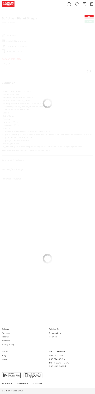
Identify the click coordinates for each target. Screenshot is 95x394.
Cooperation (55, 333)
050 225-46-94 (57, 352)
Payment (6, 333)
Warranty (6, 341)
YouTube (37, 384)
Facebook (7, 384)
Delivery (5, 329)
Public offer (54, 329)
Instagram (22, 384)
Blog (4, 356)
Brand (5, 359)
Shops (5, 352)
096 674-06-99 (57, 359)
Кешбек (53, 337)
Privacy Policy (8, 344)
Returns (5, 337)
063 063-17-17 (56, 355)
